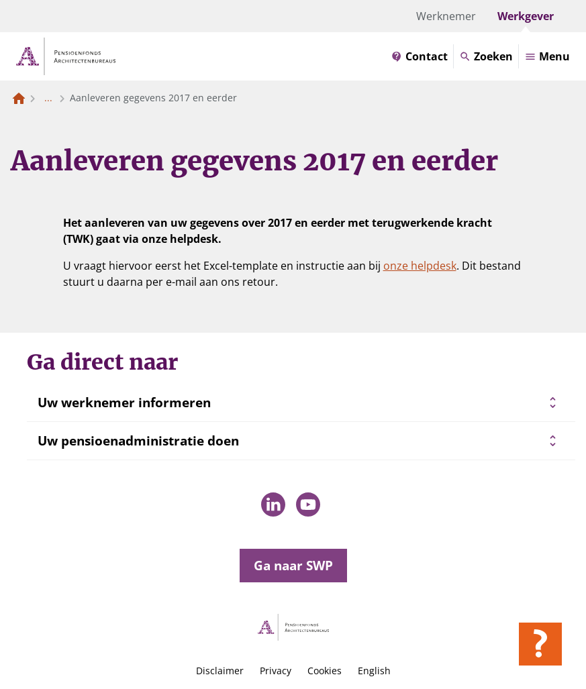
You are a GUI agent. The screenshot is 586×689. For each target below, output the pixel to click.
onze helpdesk (419, 265)
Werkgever (525, 16)
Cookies (324, 670)
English (374, 670)
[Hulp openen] (540, 644)
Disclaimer (220, 670)
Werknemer (446, 16)
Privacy (275, 670)
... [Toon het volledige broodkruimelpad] (48, 97)
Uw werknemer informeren (124, 402)
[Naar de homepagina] (19, 98)
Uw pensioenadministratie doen (138, 440)
